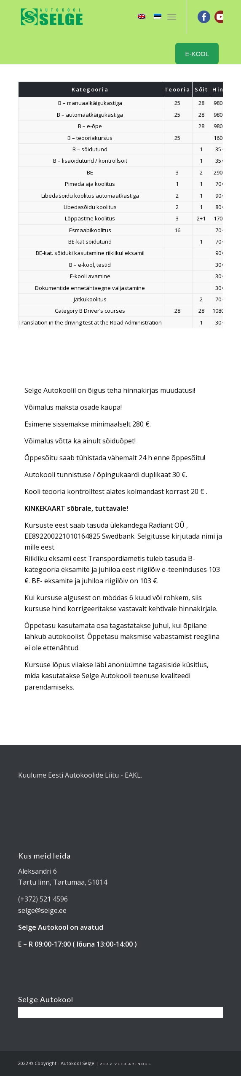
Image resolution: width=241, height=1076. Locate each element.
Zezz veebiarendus (125, 1063)
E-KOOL (197, 53)
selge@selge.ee (42, 910)
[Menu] (171, 17)
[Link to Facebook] (204, 17)
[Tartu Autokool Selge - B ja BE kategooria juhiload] (100, 17)
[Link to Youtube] (220, 17)
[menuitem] (171, 17)
